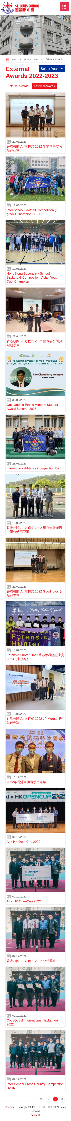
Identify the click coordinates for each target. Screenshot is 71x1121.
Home (13, 59)
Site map (9, 1107)
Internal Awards (18, 86)
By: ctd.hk (35, 1115)
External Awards (44, 86)
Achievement (31, 59)
